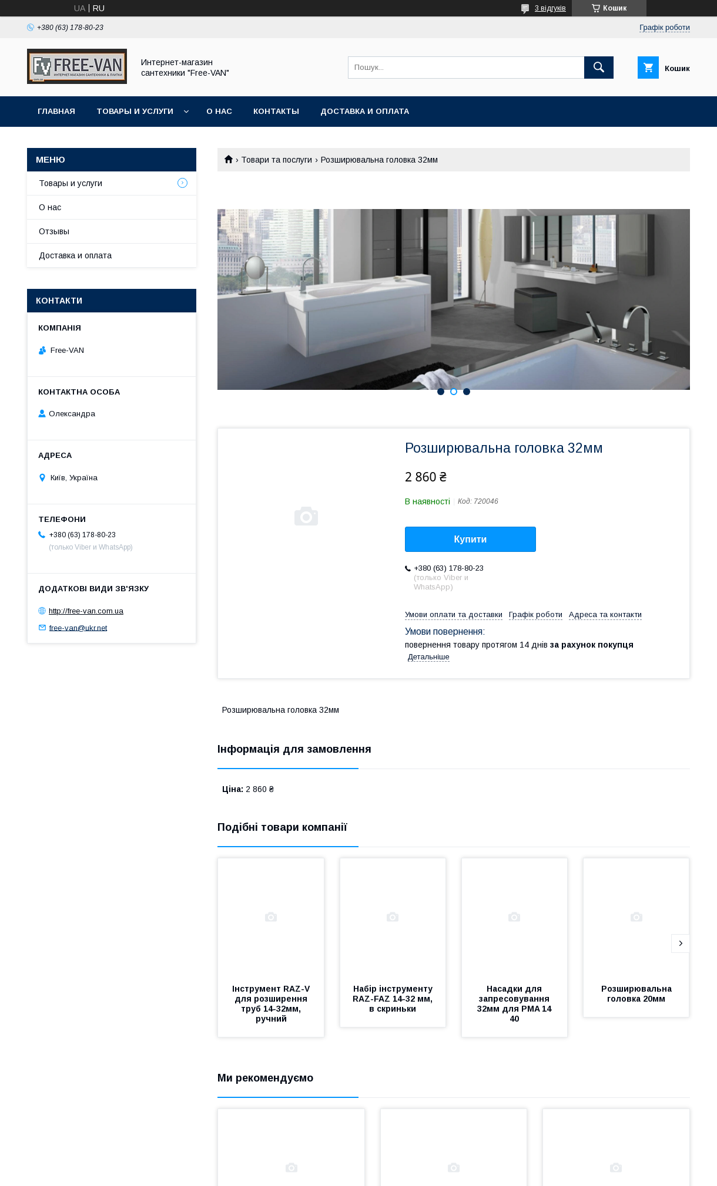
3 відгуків (550, 8)
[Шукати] (599, 67)
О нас (219, 111)
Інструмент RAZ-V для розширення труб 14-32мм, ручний (272, 1003)
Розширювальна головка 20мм (637, 993)
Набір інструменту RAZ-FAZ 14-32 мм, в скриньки (394, 998)
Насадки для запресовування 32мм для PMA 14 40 (515, 1003)
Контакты (276, 111)
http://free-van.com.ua (86, 611)
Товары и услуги (134, 111)
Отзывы (54, 231)
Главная (56, 111)
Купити (470, 539)
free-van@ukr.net (78, 627)
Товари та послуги (276, 159)
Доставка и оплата (364, 111)
